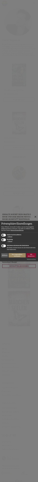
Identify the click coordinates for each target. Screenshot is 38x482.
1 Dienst (9, 236)
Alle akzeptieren (31, 255)
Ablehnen (4, 255)
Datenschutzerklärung (17, 230)
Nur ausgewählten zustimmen (17, 255)
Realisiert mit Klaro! (31, 259)
